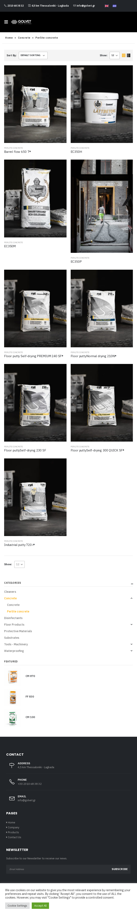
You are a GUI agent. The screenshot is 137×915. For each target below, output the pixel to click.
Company (13, 827)
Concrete (24, 37)
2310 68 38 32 (14, 5)
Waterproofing (14, 651)
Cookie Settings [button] (17, 905)
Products (13, 832)
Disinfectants (13, 618)
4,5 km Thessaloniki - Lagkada (48, 5)
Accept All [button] (40, 905)
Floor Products (14, 624)
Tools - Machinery (16, 644)
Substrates (11, 638)
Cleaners (10, 592)
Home (9, 37)
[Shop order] (33, 55)
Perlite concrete (13, 148)
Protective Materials (18, 631)
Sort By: (12, 55)
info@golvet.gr (84, 5)
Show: (104, 55)
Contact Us (14, 837)
